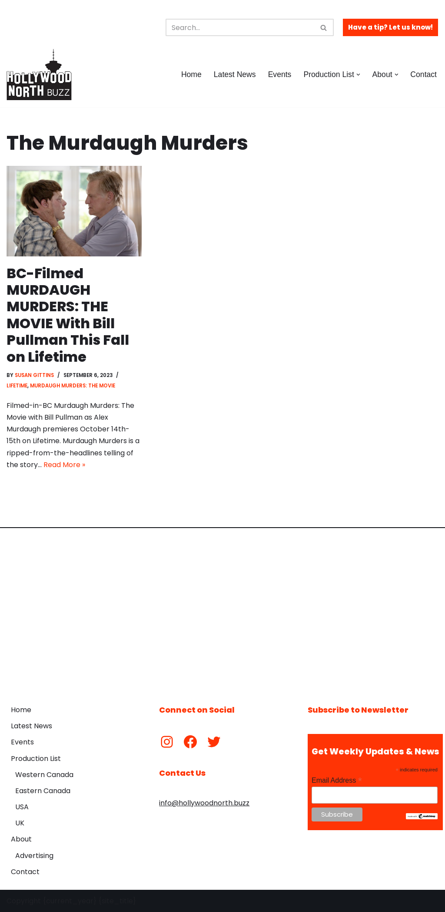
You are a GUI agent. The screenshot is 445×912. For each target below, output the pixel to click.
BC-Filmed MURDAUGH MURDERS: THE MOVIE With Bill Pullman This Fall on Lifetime (68, 315)
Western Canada (44, 775)
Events (280, 74)
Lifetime (17, 385)
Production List (36, 759)
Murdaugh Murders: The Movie (72, 385)
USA (22, 807)
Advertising (34, 856)
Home (191, 74)
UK (19, 823)
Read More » (64, 465)
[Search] (240, 27)
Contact (423, 74)
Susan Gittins (34, 375)
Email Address (337, 780)
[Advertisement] (222, 610)
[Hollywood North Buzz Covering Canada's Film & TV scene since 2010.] (39, 74)
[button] (358, 75)
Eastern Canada (42, 791)
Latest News (235, 74)
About (21, 839)
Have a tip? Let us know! (390, 27)
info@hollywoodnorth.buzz (204, 803)
